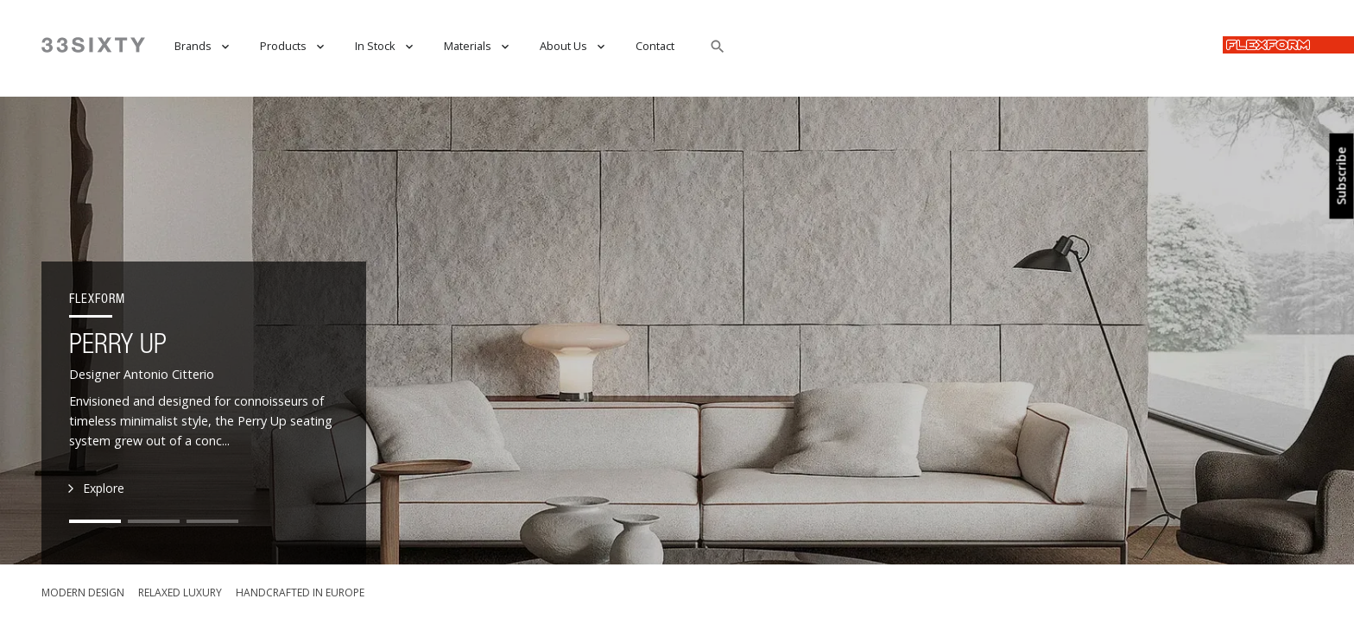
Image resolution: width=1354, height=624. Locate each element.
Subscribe (1342, 176)
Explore (96, 489)
